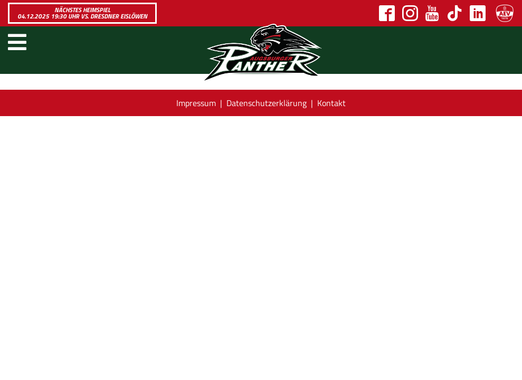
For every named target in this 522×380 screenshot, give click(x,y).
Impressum (196, 103)
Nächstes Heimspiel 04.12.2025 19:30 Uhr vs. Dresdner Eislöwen (82, 13)
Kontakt (331, 103)
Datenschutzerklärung (266, 103)
